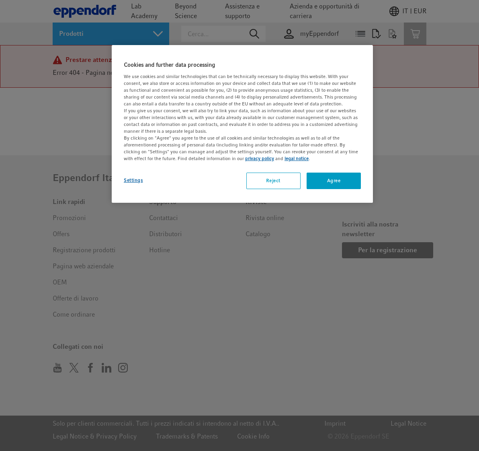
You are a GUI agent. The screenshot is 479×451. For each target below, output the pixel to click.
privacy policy (259, 158)
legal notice (297, 158)
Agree (334, 180)
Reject (273, 180)
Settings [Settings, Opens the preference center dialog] (133, 180)
